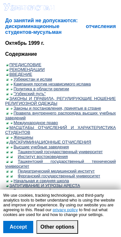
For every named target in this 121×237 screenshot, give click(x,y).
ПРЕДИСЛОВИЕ (23, 64)
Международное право (34, 122)
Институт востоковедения (41, 156)
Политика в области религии (39, 88)
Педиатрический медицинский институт (55, 171)
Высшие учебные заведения (39, 146)
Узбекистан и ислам (31, 79)
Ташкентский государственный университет (59, 151)
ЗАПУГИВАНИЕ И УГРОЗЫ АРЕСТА (43, 185)
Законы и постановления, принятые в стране (55, 108)
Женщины (21, 137)
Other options (57, 227)
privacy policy (65, 209)
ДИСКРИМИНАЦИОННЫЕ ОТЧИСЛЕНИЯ (48, 142)
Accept (18, 227)
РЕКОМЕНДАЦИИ (25, 69)
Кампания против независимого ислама (50, 84)
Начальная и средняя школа (39, 180)
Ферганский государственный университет (57, 175)
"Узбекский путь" (28, 93)
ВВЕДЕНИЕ (19, 74)
